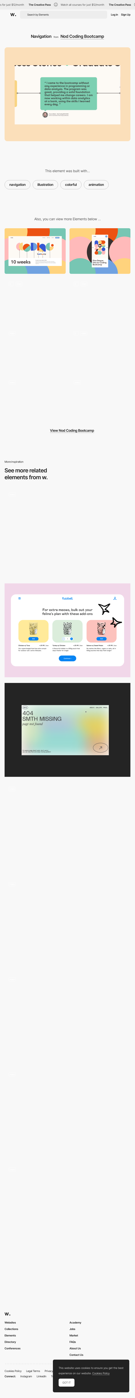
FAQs (73, 1341)
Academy (75, 1322)
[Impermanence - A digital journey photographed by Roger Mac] (67, 1017)
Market (74, 1335)
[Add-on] (67, 630)
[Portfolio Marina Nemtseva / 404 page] (67, 730)
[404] (35, 349)
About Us (75, 1348)
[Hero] (35, 300)
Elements (10, 1335)
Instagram (26, 1376)
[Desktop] (35, 251)
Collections (11, 1329)
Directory (10, 1341)
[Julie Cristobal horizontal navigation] (67, 827)
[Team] (35, 399)
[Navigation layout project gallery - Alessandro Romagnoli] (67, 1208)
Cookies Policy (13, 1371)
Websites (10, 1322)
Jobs (72, 1329)
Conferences (12, 1348)
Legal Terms (33, 1371)
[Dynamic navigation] (67, 922)
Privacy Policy (53, 1371)
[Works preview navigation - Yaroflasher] (67, 533)
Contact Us (76, 1354)
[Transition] (100, 300)
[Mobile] (100, 251)
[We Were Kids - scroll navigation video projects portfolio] (67, 1113)
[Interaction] (100, 399)
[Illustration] (100, 349)
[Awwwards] (13, 14)
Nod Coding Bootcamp (82, 36)
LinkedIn (41, 1376)
